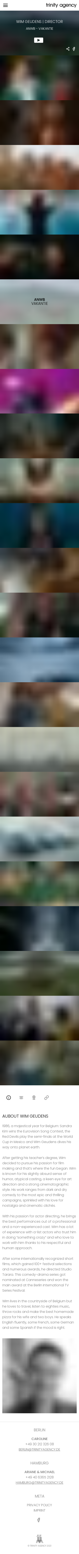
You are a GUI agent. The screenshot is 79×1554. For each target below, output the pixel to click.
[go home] (61, 5)
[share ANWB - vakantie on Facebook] (74, 50)
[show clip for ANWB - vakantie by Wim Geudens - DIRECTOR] (39, 33)
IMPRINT (40, 1510)
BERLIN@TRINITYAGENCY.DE (39, 1449)
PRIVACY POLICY (39, 1505)
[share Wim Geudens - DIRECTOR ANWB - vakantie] (68, 49)
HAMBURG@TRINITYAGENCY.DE (39, 1482)
